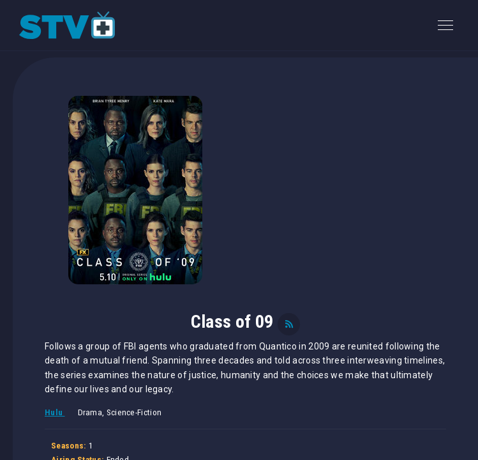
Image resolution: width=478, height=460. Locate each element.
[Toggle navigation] (445, 25)
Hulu (55, 412)
